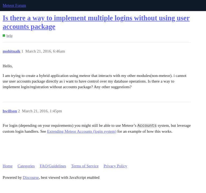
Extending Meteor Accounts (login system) (81, 131)
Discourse (31, 177)
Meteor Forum (14, 5)
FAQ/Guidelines (53, 166)
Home (8, 166)
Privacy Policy (115, 166)
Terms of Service (84, 166)
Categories (26, 166)
